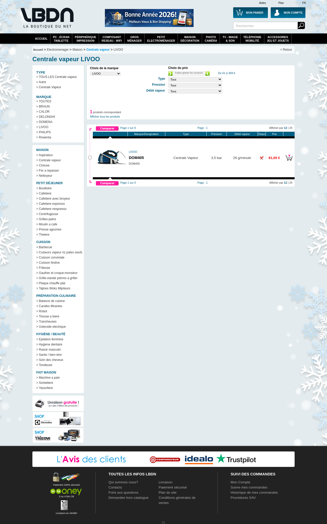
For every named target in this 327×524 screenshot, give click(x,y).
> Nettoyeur (44, 175)
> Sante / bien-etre (49, 355)
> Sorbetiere (44, 383)
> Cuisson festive (48, 262)
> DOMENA (44, 122)
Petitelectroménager (161, 38)
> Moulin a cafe (46, 224)
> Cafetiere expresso (50, 204)
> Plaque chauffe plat (50, 283)
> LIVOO (42, 127)
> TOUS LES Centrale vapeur (56, 77)
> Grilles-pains (46, 219)
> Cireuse (43, 165)
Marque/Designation (146, 134)
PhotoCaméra (211, 38)
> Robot (41, 311)
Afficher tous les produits (105, 116)
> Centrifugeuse (47, 214)
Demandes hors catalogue (128, 498)
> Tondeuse (44, 365)
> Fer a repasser (47, 170)
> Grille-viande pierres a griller (56, 278)
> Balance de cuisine (50, 301)
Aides (262, 2)
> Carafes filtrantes (49, 306)
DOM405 (136, 158)
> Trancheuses (46, 321)
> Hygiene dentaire (49, 344)
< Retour (286, 49)
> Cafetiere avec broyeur (53, 198)
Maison (77, 49)
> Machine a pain (48, 377)
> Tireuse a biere (47, 316)
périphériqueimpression (85, 38)
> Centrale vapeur (48, 160)
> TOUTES (43, 101)
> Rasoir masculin (48, 349)
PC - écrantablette (61, 38)
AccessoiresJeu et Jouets (278, 38)
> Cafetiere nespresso (51, 209)
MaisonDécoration (189, 38)
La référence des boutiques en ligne (47, 21)
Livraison (165, 482)
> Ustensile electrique (51, 326)
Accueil (41, 38)
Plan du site (168, 492)
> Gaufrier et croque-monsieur (56, 273)
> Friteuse (43, 268)
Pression (216, 134)
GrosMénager (134, 38)
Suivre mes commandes (249, 487)
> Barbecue (44, 247)
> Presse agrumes (48, 229)
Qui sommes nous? (123, 482)
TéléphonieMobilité (252, 38)
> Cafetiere (43, 193)
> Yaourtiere (44, 388)
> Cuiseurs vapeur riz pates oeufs (59, 252)
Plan (281, 2)
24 (290, 127)
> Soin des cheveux (49, 360)
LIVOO (118, 49)
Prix (274, 134)
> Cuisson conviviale (50, 257)
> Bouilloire (44, 188)
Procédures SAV (243, 498)
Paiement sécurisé (173, 487)
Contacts (115, 487)
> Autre (41, 82)
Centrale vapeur (98, 49)
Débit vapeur (242, 134)
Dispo (261, 134)
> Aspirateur (44, 155)
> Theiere (42, 234)
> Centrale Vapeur (48, 87)
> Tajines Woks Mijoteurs (53, 288)
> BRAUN (43, 106)
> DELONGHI (45, 117)
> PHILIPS (43, 132)
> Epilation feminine (49, 339)
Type (186, 134)
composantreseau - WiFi (112, 38)
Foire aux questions (123, 492)
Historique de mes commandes (254, 492)
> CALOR (43, 111)
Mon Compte (240, 482)
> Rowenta (43, 137)
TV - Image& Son (230, 38)
